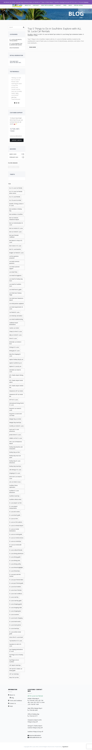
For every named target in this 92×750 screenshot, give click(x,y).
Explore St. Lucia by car (15, 366)
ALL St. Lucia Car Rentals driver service (15, 192)
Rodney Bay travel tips (15, 466)
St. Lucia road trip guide (15, 600)
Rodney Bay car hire (14, 452)
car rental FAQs (13, 272)
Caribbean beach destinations (13, 323)
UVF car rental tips (14, 674)
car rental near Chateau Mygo (15, 294)
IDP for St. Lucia (13, 399)
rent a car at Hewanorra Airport (15, 442)
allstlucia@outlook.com (35, 737)
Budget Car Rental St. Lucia (16, 252)
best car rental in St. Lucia (16, 228)
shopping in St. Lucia (14, 473)
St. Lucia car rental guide (15, 534)
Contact (58, 5)
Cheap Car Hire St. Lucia (15, 331)
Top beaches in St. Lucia (15, 640)
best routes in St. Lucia (15, 246)
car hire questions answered (14, 257)
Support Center (17, 140)
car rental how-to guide (15, 289)
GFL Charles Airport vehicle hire (16, 386)
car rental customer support (14, 267)
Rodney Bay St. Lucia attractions (14, 461)
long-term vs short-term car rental (15, 414)
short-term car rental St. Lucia (15, 477)
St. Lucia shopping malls (15, 607)
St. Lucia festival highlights (16, 567)
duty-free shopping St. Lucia (15, 355)
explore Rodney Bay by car (16, 359)
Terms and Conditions (16, 700)
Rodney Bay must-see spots (15, 456)
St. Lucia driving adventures (16, 553)
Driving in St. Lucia (14, 347)
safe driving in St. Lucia (15, 469)
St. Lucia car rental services (16, 538)
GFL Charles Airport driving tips (16, 376)
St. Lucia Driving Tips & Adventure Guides (15, 44)
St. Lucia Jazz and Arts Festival (15, 575)
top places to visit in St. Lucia (15, 645)
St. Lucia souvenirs (14, 614)
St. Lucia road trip (13, 597)
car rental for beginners (15, 275)
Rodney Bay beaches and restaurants (15, 447)
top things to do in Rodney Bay (16, 655)
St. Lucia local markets (15, 586)
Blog (70, 5)
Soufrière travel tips (14, 496)
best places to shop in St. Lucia (15, 241)
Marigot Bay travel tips (15, 422)
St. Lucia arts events (14, 511)
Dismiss (86, 2)
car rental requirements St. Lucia (16, 308)
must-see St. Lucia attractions (14, 430)
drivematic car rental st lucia (15, 342)
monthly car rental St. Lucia (16, 426)
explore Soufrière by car (15, 363)
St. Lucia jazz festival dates (16, 579)
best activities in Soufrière (16, 214)
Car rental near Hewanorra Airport (16, 299)
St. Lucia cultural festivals (15, 550)
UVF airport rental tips (15, 665)
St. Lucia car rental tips (15, 541)
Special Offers (78, 5)
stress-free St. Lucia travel (16, 637)
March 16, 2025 (38, 34)
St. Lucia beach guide (14, 515)
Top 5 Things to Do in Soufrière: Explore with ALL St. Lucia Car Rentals (54, 30)
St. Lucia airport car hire (15, 503)
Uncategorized (14, 47)
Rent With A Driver (47, 5)
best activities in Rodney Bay (15, 210)
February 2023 (15, 157)
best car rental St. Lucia (15, 232)
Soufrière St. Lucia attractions (14, 491)
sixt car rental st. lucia (14, 482)
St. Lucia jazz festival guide (16, 583)
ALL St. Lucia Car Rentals (15, 188)
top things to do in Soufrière (14, 661)
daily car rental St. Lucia (15, 335)
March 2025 (15, 154)
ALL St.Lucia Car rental (15, 200)
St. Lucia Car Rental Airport (16, 525)
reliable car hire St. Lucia (15, 438)
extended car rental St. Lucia (15, 370)
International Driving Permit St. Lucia (16, 404)
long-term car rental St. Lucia (15, 409)
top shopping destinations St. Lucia (16, 650)
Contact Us (13, 703)
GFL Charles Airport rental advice (16, 381)
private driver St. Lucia (15, 434)
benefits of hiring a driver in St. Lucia (16, 204)
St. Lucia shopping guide (15, 604)
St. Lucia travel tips (14, 628)
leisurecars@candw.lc (35, 735)
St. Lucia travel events (15, 621)
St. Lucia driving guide (14, 557)
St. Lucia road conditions (15, 593)
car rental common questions (14, 262)
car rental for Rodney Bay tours (16, 280)
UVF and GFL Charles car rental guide (15, 669)
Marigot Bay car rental (15, 419)
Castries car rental (14, 328)
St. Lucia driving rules (14, 560)
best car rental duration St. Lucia (16, 224)
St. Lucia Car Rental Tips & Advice (15, 40)
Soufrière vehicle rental (15, 499)
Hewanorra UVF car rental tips (16, 395)
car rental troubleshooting (16, 319)
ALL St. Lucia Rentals (14, 197)
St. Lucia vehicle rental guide (15, 632)
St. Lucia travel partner (15, 625)
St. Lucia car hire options (15, 522)
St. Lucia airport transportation (13, 507)
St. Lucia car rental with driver (15, 545)
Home (81, 17)
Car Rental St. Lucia (14, 312)
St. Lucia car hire (13, 518)
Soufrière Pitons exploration (13, 486)
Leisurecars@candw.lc (16, 136)
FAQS (64, 5)
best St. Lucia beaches (15, 249)
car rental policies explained (16, 303)
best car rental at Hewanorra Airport (14, 218)
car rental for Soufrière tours (15, 285)
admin (31, 34)
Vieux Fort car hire (14, 677)
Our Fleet (36, 5)
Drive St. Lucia (13, 338)
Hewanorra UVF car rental (16, 391)
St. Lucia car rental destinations (14, 530)
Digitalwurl (65, 746)
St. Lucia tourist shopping (15, 618)
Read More (32, 47)
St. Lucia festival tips (14, 571)
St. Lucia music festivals (15, 590)
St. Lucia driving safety (15, 564)
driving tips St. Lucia (14, 350)
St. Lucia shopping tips (15, 611)
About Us (28, 5)
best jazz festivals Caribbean (14, 236)
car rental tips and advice (15, 316)
